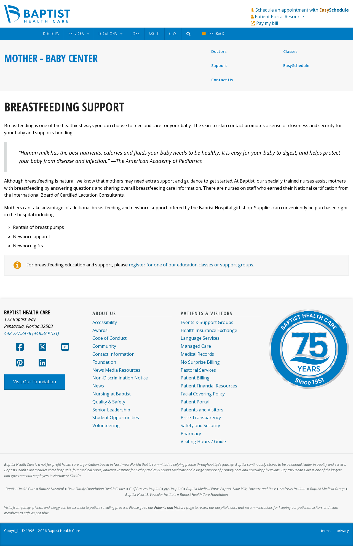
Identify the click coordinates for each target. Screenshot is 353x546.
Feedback (213, 34)
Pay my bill (267, 23)
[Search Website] (189, 34)
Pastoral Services (198, 370)
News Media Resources (116, 370)
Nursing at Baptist (111, 394)
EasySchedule (296, 65)
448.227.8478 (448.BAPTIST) (31, 333)
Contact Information (113, 354)
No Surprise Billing (200, 362)
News (98, 386)
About (154, 34)
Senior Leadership (111, 410)
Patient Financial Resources (209, 386)
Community (104, 346)
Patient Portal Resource (279, 17)
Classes (290, 51)
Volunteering (106, 425)
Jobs (136, 34)
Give (173, 34)
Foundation (104, 362)
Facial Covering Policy (203, 394)
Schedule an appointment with (302, 10)
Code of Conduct (109, 338)
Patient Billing (195, 378)
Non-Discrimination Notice (120, 378)
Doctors (51, 34)
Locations (107, 34)
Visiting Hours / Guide (203, 441)
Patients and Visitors (202, 410)
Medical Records (197, 354)
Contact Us (222, 79)
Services (76, 34)
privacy (343, 530)
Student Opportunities (115, 417)
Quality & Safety (108, 402)
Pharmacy (191, 433)
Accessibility (104, 322)
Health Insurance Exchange (209, 330)
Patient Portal (195, 402)
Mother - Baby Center (51, 58)
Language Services (200, 338)
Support (219, 65)
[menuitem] (51, 34)
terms (326, 530)
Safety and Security (200, 425)
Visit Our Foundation (34, 382)
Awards (100, 330)
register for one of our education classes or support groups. (191, 265)
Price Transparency (201, 417)
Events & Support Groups (207, 322)
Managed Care (196, 346)
